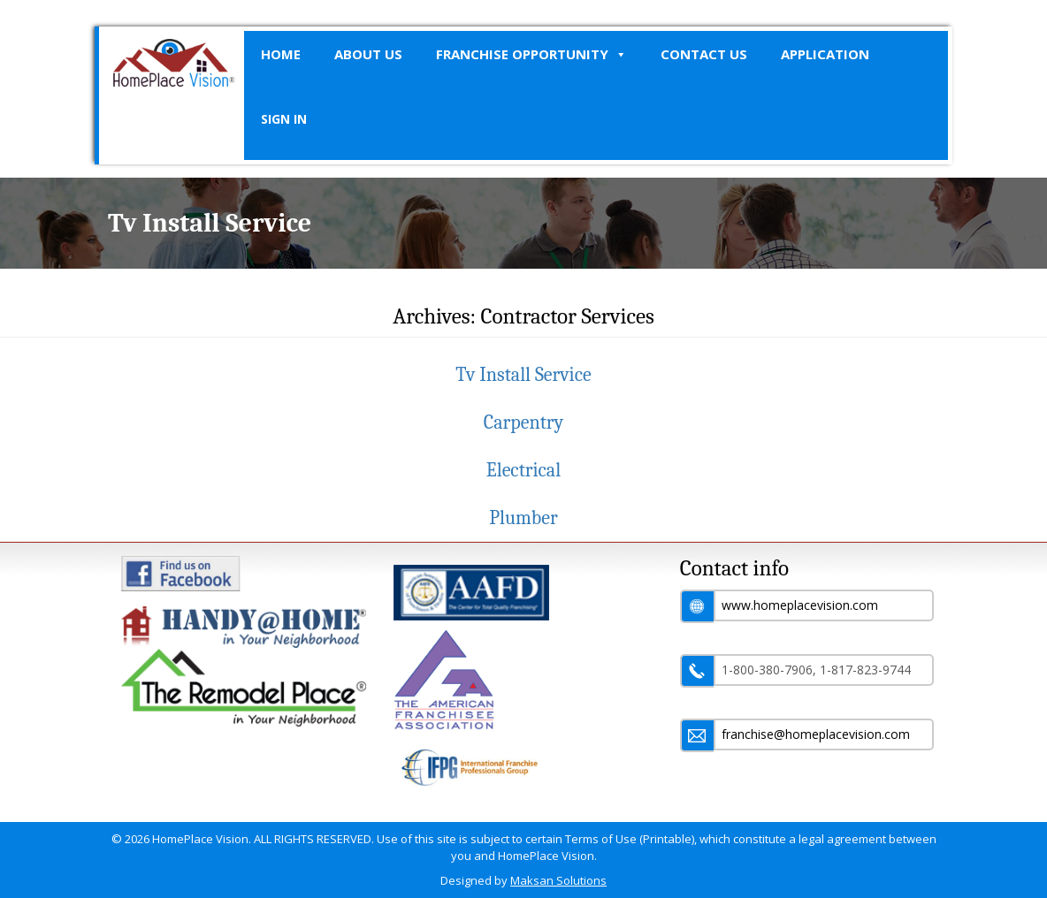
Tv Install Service (523, 374)
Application (825, 54)
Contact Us (704, 54)
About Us (368, 54)
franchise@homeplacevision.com (816, 734)
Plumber (523, 517)
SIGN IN (284, 118)
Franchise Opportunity (531, 54)
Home (281, 54)
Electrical (523, 470)
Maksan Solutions (558, 880)
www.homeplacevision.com (800, 605)
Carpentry (523, 422)
